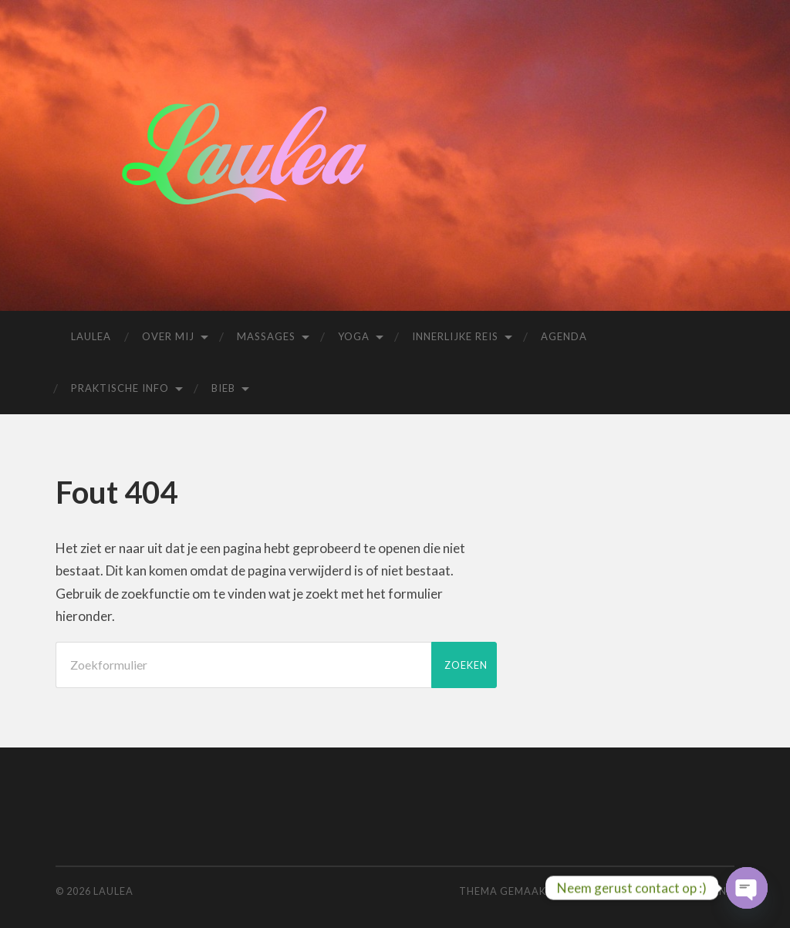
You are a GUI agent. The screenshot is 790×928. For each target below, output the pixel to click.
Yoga (354, 336)
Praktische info (120, 388)
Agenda (564, 336)
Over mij (168, 336)
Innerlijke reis (455, 336)
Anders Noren (633, 891)
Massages (266, 336)
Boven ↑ (711, 891)
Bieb (223, 388)
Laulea (91, 336)
